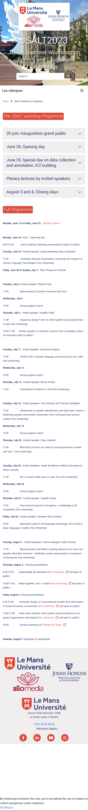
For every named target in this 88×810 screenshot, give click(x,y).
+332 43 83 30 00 (44, 724)
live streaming (56, 572)
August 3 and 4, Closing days (32, 192)
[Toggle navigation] (82, 90)
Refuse (8, 808)
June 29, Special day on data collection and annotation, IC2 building (41, 162)
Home (6, 101)
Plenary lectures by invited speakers (38, 179)
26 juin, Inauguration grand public (36, 133)
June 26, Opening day (25, 147)
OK (2, 808)
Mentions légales (47, 729)
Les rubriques (12, 90)
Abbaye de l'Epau (52, 625)
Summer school (51, 223)
